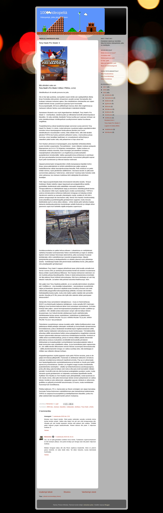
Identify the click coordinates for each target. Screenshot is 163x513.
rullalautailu (70, 407)
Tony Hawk (84, 407)
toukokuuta (108, 115)
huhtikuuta (108, 118)
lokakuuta (108, 101)
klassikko (63, 407)
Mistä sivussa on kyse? (108, 53)
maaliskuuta (109, 129)
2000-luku (50, 407)
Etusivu (67, 492)
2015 (105, 92)
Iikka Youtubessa (106, 79)
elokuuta (108, 106)
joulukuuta (108, 95)
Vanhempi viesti (89, 492)
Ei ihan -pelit (105, 60)
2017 (105, 87)
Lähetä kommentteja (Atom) (52, 496)
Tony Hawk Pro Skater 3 (112, 123)
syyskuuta (108, 103)
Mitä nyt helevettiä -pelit (108, 63)
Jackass (56, 407)
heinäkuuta (108, 109)
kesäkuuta (108, 112)
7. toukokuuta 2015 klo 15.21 (64, 437)
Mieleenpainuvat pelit (108, 58)
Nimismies (48, 437)
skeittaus (77, 407)
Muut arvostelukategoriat (109, 66)
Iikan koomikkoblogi (107, 76)
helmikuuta (108, 132)
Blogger (107, 505)
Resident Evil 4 (109, 120)
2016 (105, 90)
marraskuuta (109, 98)
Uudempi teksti (45, 492)
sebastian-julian (88, 505)
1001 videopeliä (53, 12)
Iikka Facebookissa (107, 74)
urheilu (91, 407)
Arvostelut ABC (106, 55)
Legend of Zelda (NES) (112, 126)
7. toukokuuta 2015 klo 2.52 (61, 416)
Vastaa (46, 430)
